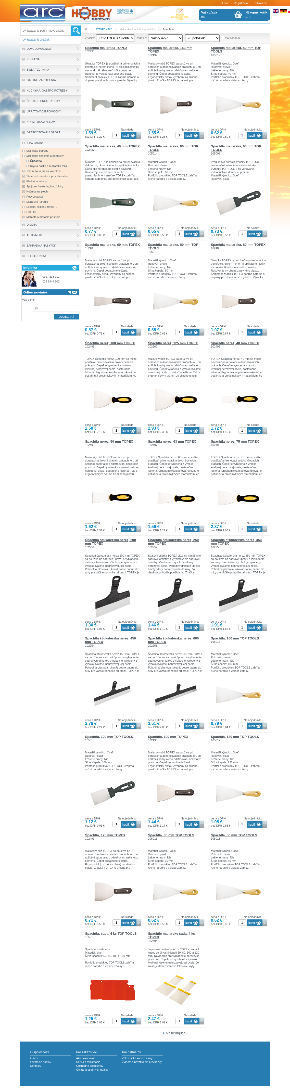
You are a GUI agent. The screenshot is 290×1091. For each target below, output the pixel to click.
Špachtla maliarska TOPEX (106, 48)
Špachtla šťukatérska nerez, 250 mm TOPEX (173, 541)
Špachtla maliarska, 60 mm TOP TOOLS (173, 148)
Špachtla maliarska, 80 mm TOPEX (238, 245)
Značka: (90, 38)
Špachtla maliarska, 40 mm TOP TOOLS (236, 49)
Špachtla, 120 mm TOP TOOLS (235, 737)
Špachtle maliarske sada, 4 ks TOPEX (171, 935)
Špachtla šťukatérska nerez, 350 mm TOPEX (236, 541)
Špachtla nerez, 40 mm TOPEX (235, 343)
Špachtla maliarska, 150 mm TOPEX (170, 49)
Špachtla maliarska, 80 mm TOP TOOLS (173, 246)
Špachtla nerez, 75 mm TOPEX (235, 441)
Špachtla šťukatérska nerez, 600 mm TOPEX (173, 640)
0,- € (257, 14)
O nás (224, 3)
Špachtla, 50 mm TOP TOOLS (234, 835)
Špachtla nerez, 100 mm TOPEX (110, 343)
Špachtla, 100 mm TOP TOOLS (235, 638)
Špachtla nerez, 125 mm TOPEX (173, 343)
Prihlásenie (261, 3)
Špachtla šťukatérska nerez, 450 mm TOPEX (110, 640)
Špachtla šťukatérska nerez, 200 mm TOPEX (110, 541)
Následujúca (176, 1033)
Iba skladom (232, 38)
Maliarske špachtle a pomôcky (137, 29)
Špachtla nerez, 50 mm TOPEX (109, 441)
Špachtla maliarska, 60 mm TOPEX (112, 245)
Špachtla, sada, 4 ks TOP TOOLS (111, 933)
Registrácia (241, 3)
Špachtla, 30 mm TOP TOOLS (171, 835)
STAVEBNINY (103, 29)
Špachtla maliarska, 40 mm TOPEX (112, 146)
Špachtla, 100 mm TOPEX (168, 737)
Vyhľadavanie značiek (36, 39)
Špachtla (168, 29)
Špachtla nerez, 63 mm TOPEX (172, 441)
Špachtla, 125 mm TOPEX (105, 835)
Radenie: (141, 38)
